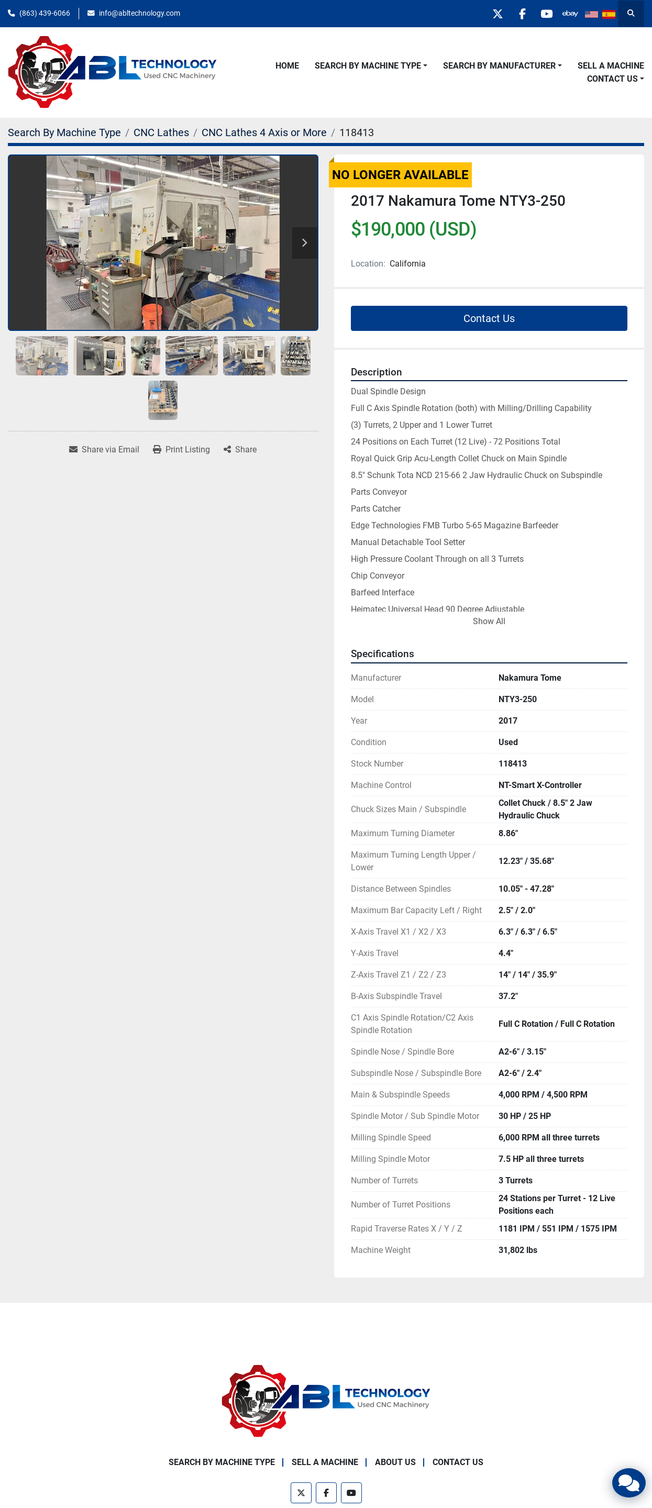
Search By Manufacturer (499, 66)
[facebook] (516, 14)
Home (287, 66)
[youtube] (542, 14)
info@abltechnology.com (139, 13)
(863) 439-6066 (44, 13)
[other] (569, 14)
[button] (371, 66)
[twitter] (489, 14)
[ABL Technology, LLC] (326, 1400)
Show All (489, 621)
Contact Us (612, 79)
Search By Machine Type (368, 66)
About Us (395, 1462)
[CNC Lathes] (161, 132)
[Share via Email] (104, 450)
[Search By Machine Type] (64, 132)
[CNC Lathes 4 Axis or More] (264, 132)
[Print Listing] (181, 450)
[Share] (240, 450)
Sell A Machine (611, 66)
